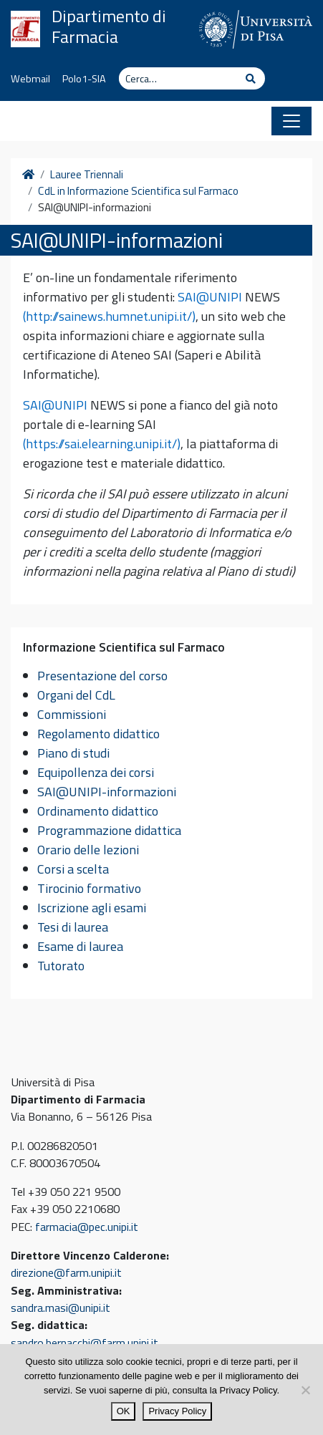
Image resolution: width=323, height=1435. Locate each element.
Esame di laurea (80, 946)
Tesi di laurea (72, 927)
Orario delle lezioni (88, 849)
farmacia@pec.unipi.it (86, 1226)
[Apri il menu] (291, 121)
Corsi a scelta (73, 869)
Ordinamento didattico (97, 811)
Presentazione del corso (102, 675)
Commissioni (71, 714)
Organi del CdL (76, 695)
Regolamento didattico (98, 733)
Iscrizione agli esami (91, 907)
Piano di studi (73, 753)
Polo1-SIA (84, 79)
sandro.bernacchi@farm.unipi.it (84, 1342)
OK (123, 1411)
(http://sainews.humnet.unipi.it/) (109, 316)
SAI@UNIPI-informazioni (106, 791)
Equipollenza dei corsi (95, 772)
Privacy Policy (177, 1411)
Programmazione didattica (109, 830)
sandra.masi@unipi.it (60, 1307)
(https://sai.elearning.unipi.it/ (100, 443)
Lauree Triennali (86, 175)
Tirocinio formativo (89, 888)
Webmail (30, 79)
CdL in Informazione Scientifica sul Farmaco (138, 191)
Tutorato (61, 965)
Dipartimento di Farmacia (109, 26)
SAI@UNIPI (210, 296)
